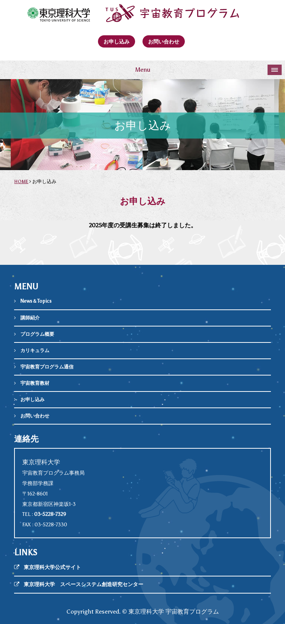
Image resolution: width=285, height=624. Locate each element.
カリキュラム (34, 350)
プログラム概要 (37, 334)
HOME (21, 181)
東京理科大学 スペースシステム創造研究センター (83, 584)
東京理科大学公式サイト (52, 567)
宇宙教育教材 (34, 383)
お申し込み (117, 41)
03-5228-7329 (50, 514)
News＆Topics (36, 301)
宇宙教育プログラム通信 (46, 367)
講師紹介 (30, 318)
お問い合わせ (163, 41)
